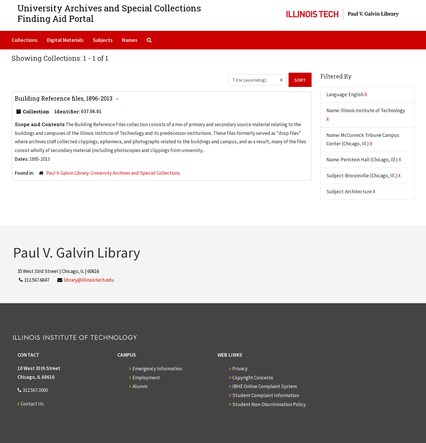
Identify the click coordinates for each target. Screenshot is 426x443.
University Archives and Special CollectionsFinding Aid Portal (109, 13)
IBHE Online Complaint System (264, 386)
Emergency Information (157, 368)
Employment (146, 377)
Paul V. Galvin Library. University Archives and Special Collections (113, 173)
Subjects (103, 40)
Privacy (240, 368)
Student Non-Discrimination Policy (269, 404)
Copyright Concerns (252, 377)
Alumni (139, 386)
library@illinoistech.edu (89, 280)
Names (129, 40)
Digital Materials (65, 40)
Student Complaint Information (265, 395)
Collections (25, 40)
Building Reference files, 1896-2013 (64, 98)
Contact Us (32, 404)
